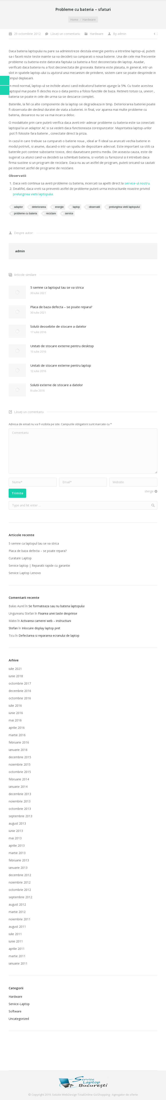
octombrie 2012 (20, 890)
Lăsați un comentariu (65, 34)
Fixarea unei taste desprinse (57, 613)
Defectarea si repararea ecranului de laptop (49, 635)
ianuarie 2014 (18, 786)
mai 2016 (15, 720)
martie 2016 (17, 735)
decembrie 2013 (20, 794)
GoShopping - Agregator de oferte (115, 1095)
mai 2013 (15, 838)
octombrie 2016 (20, 698)
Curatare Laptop (20, 558)
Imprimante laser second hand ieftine (80, 1045)
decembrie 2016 (20, 691)
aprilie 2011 (17, 949)
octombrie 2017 (20, 683)
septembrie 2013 (20, 816)
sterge (149, 491)
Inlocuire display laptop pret (41, 628)
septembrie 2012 (20, 897)
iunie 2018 (16, 676)
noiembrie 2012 (19, 882)
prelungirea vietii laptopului (33, 194)
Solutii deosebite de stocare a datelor (58, 326)
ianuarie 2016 (18, 750)
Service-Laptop (19, 1004)
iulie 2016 (15, 705)
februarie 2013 (19, 860)
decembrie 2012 (20, 875)
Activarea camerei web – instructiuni (46, 621)
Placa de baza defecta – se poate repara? (61, 307)
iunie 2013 (16, 831)
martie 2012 (17, 912)
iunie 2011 (16, 941)
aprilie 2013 (17, 845)
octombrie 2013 (20, 809)
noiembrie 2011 (19, 919)
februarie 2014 (19, 779)
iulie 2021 (15, 669)
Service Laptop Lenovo (25, 573)
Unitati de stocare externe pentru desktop (62, 346)
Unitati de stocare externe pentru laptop (60, 365)
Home (74, 19)
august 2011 (17, 926)
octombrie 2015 (20, 772)
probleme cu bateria (25, 213)
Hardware (89, 19)
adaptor (18, 206)
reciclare (51, 213)
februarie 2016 (19, 742)
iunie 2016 (16, 713)
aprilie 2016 (17, 728)
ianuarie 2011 (18, 963)
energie (59, 206)
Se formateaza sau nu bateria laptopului (57, 606)
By (119, 34)
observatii (94, 206)
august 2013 (17, 823)
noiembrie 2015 (19, 764)
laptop (76, 206)
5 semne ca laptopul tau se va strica (57, 287)
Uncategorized (19, 1019)
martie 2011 (17, 956)
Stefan (13, 628)
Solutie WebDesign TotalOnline (72, 1095)
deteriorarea (39, 206)
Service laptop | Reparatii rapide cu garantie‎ (39, 565)
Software (15, 1011)
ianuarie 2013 (18, 868)
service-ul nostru (137, 183)
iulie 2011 (15, 934)
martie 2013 (17, 853)
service (69, 213)
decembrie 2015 (20, 757)
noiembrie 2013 (19, 801)
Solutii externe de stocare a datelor (56, 385)
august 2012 (17, 904)
